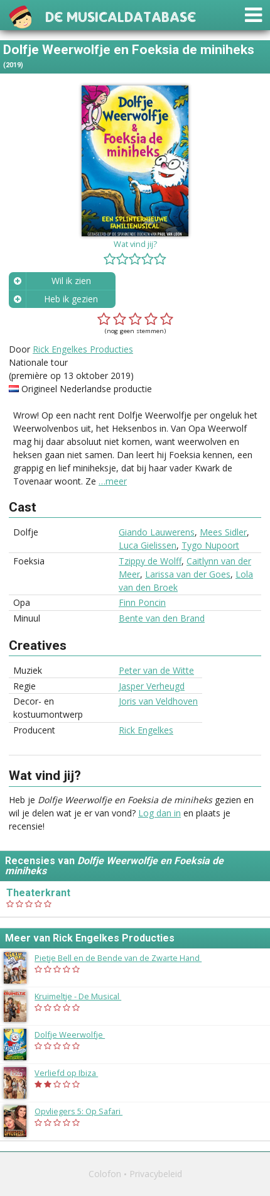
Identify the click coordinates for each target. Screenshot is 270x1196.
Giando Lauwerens (157, 532)
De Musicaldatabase (120, 15)
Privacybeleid (155, 1174)
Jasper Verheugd (152, 686)
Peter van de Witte (156, 670)
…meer (113, 481)
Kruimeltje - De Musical (84, 996)
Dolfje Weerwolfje (76, 1034)
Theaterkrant (38, 893)
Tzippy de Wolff (150, 561)
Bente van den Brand (162, 618)
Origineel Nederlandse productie (86, 389)
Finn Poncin (142, 602)
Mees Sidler (223, 532)
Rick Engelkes (146, 730)
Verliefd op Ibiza (73, 1072)
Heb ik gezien (71, 299)
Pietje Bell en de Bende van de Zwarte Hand (124, 957)
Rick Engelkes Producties (83, 349)
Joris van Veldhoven (158, 701)
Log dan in (159, 813)
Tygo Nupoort (210, 545)
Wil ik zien (71, 281)
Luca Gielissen (147, 545)
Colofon (105, 1174)
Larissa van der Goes (187, 574)
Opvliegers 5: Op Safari (85, 1111)
